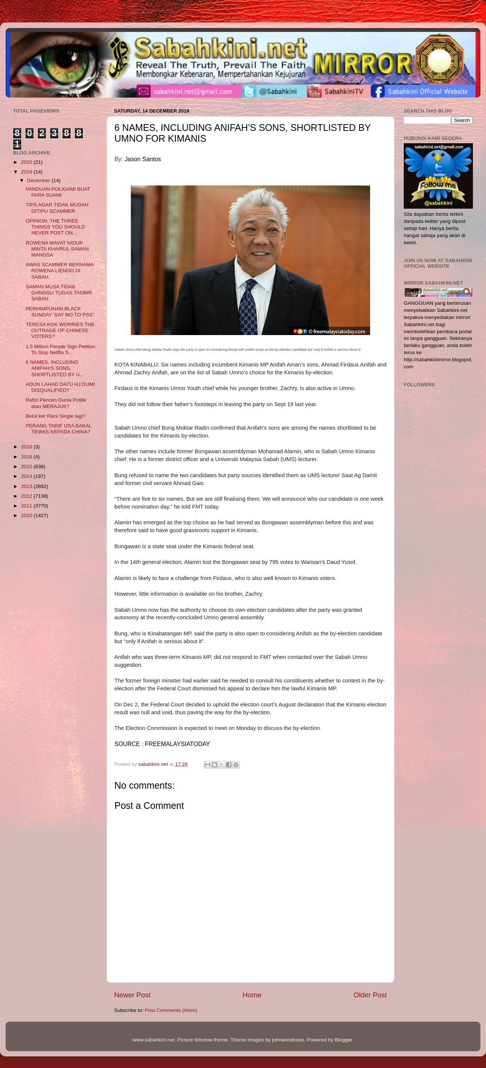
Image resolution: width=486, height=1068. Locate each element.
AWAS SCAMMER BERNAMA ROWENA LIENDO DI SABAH (59, 270)
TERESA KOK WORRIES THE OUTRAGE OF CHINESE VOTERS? (60, 330)
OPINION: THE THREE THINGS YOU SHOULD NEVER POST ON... (55, 227)
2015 (27, 466)
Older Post (370, 995)
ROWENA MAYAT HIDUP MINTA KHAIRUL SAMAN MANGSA (57, 249)
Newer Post (132, 995)
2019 (27, 172)
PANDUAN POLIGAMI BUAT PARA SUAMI (58, 192)
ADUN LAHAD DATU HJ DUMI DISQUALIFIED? (60, 387)
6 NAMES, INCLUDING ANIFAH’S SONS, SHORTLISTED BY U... (55, 368)
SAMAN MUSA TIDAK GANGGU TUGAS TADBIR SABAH (59, 292)
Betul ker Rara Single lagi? (56, 416)
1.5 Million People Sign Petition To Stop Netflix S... (60, 349)
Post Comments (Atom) (171, 1010)
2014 (27, 476)
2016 (27, 457)
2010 (27, 515)
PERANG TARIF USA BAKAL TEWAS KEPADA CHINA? (59, 429)
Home (252, 995)
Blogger (343, 1040)
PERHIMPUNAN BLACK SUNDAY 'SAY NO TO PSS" (60, 311)
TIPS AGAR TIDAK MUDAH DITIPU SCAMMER (57, 208)
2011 (27, 506)
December (39, 180)
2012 (27, 496)
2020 (27, 162)
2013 (27, 486)
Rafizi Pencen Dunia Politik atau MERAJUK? (56, 403)
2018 (27, 446)
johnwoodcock (288, 1040)
